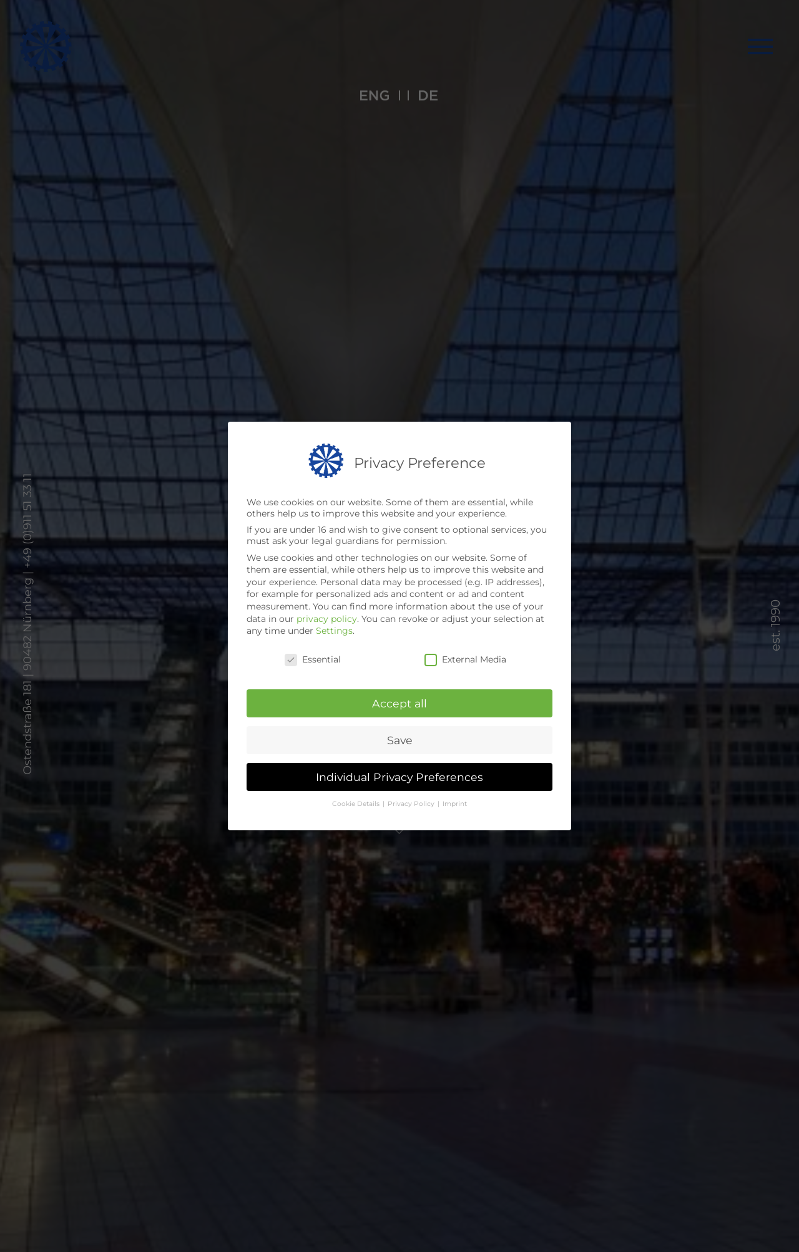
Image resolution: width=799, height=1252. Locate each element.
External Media (465, 659)
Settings (334, 630)
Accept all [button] (399, 703)
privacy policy (327, 618)
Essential (313, 659)
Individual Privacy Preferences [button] (399, 777)
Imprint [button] (455, 804)
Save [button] (400, 740)
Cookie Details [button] (356, 804)
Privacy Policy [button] (412, 804)
